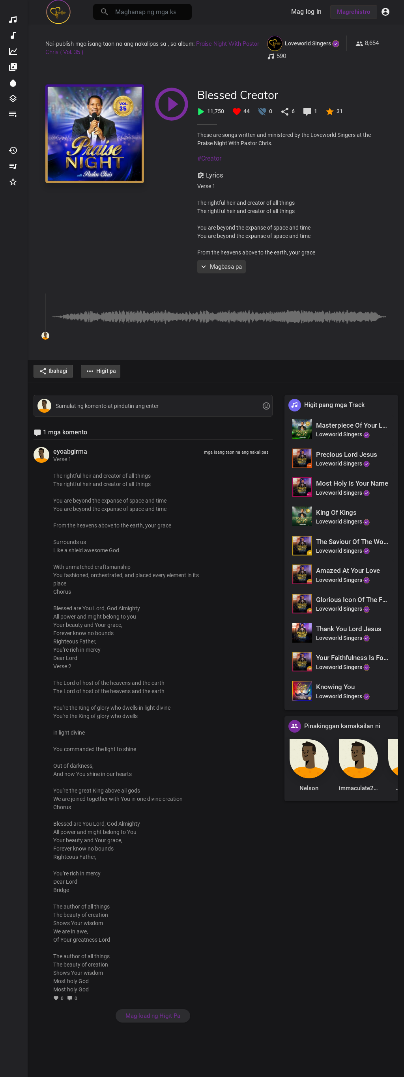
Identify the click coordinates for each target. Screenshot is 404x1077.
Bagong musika (13, 35)
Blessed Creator (237, 95)
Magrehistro (353, 11)
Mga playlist (13, 114)
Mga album (13, 67)
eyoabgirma (70, 451)
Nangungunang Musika (13, 51)
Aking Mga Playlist (13, 166)
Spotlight (13, 83)
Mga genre (13, 98)
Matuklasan (13, 19)
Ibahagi (53, 371)
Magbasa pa (220, 266)
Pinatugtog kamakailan (13, 150)
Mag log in (306, 11)
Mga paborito (13, 182)
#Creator (209, 158)
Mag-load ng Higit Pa (152, 1015)
